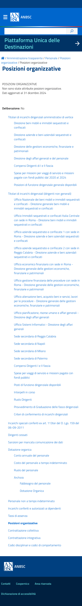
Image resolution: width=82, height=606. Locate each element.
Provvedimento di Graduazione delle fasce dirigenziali (46, 407)
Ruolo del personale (26, 470)
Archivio (19, 477)
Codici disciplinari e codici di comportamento (34, 545)
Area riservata (43, 584)
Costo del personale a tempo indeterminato (40, 463)
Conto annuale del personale (31, 455)
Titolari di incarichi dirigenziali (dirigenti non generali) (39, 193)
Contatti (5, 584)
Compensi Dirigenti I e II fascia (32, 365)
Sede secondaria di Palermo (30, 358)
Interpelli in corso (24, 392)
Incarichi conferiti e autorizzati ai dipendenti (34, 508)
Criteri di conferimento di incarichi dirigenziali (41, 414)
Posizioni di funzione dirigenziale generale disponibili (45, 185)
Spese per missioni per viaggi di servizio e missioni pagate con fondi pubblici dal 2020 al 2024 (44, 175)
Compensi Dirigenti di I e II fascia (33, 165)
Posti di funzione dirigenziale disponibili (37, 385)
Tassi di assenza (17, 516)
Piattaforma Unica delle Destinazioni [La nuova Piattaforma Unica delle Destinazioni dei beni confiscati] (32, 43)
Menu (5, 18)
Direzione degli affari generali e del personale (41, 158)
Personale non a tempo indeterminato (31, 501)
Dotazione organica (19, 449)
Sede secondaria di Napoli (29, 343)
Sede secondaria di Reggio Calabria (35, 336)
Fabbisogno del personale (35, 483)
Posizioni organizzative (23, 523)
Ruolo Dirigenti (23, 399)
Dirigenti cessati (17, 435)
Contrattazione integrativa (24, 538)
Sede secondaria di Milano (30, 351)
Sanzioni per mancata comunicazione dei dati (35, 442)
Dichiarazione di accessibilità (18, 594)
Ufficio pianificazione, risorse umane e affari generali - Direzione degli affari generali (46, 315)
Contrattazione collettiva (23, 530)
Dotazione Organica (32, 491)
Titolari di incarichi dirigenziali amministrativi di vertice (40, 117)
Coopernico (22, 584)
